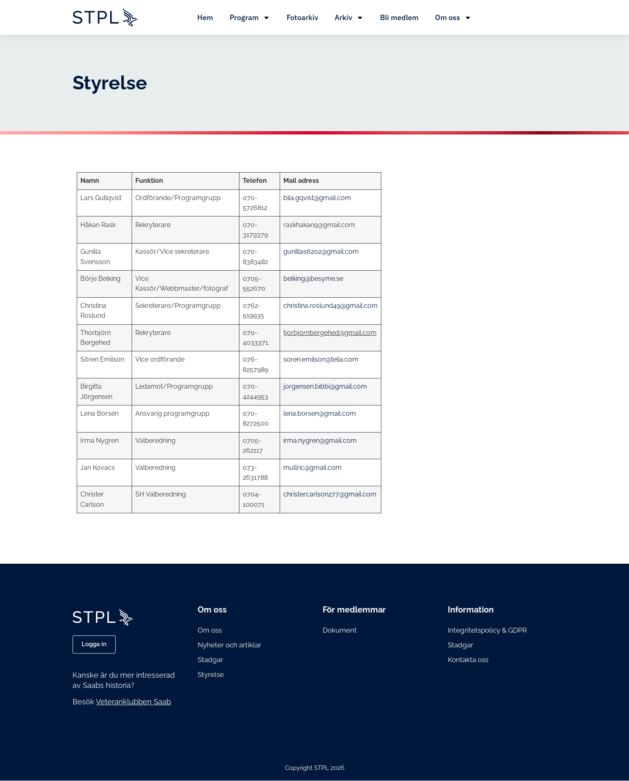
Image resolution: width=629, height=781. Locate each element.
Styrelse (211, 674)
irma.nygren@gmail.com (320, 440)
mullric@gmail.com (312, 467)
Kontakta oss (468, 660)
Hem (205, 17)
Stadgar (210, 660)
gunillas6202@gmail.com (321, 251)
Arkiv (349, 17)
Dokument (340, 630)
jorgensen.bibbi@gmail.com (325, 386)
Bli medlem (399, 17)
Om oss (453, 17)
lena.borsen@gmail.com (319, 413)
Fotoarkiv (302, 17)
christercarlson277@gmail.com (329, 494)
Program (250, 17)
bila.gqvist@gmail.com (317, 198)
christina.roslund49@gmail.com (330, 306)
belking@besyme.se (313, 278)
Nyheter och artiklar (229, 645)
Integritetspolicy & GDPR (487, 630)
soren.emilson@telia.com (320, 359)
